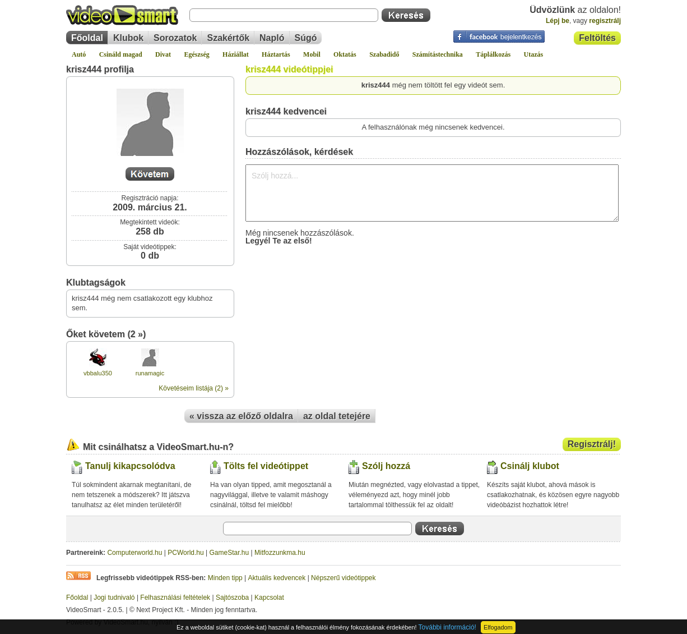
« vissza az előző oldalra (241, 416)
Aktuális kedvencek (277, 578)
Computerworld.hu (134, 553)
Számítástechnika (437, 54)
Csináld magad (120, 54)
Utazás (534, 54)
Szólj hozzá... (432, 193)
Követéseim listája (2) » (194, 388)
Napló (271, 38)
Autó (79, 54)
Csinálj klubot (529, 466)
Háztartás (276, 54)
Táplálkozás (493, 54)
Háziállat (235, 54)
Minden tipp (225, 578)
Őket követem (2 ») (106, 334)
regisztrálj (605, 21)
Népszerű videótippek (343, 578)
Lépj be (557, 21)
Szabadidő (384, 54)
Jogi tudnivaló (114, 597)
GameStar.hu (229, 553)
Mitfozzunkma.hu (279, 553)
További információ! (447, 627)
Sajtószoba (232, 597)
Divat (163, 54)
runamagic (150, 373)
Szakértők (228, 38)
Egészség (196, 54)
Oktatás (344, 54)
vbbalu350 (97, 373)
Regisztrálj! (592, 444)
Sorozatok (175, 38)
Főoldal (87, 38)
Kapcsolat (269, 597)
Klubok (128, 38)
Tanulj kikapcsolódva (130, 466)
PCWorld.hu (185, 553)
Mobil (312, 54)
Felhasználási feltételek (175, 597)
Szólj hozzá (386, 466)
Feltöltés (597, 38)
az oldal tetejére (336, 416)
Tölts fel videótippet (266, 466)
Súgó (306, 38)
